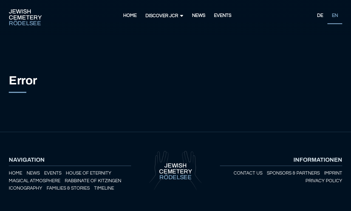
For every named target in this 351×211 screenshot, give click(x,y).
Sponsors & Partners (293, 173)
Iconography (25, 188)
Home (130, 15)
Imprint (333, 173)
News (198, 15)
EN (335, 15)
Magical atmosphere (34, 180)
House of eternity (88, 173)
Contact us (248, 173)
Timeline (104, 188)
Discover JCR (161, 15)
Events (222, 15)
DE (320, 15)
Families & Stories (68, 188)
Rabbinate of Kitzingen (93, 180)
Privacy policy (323, 180)
